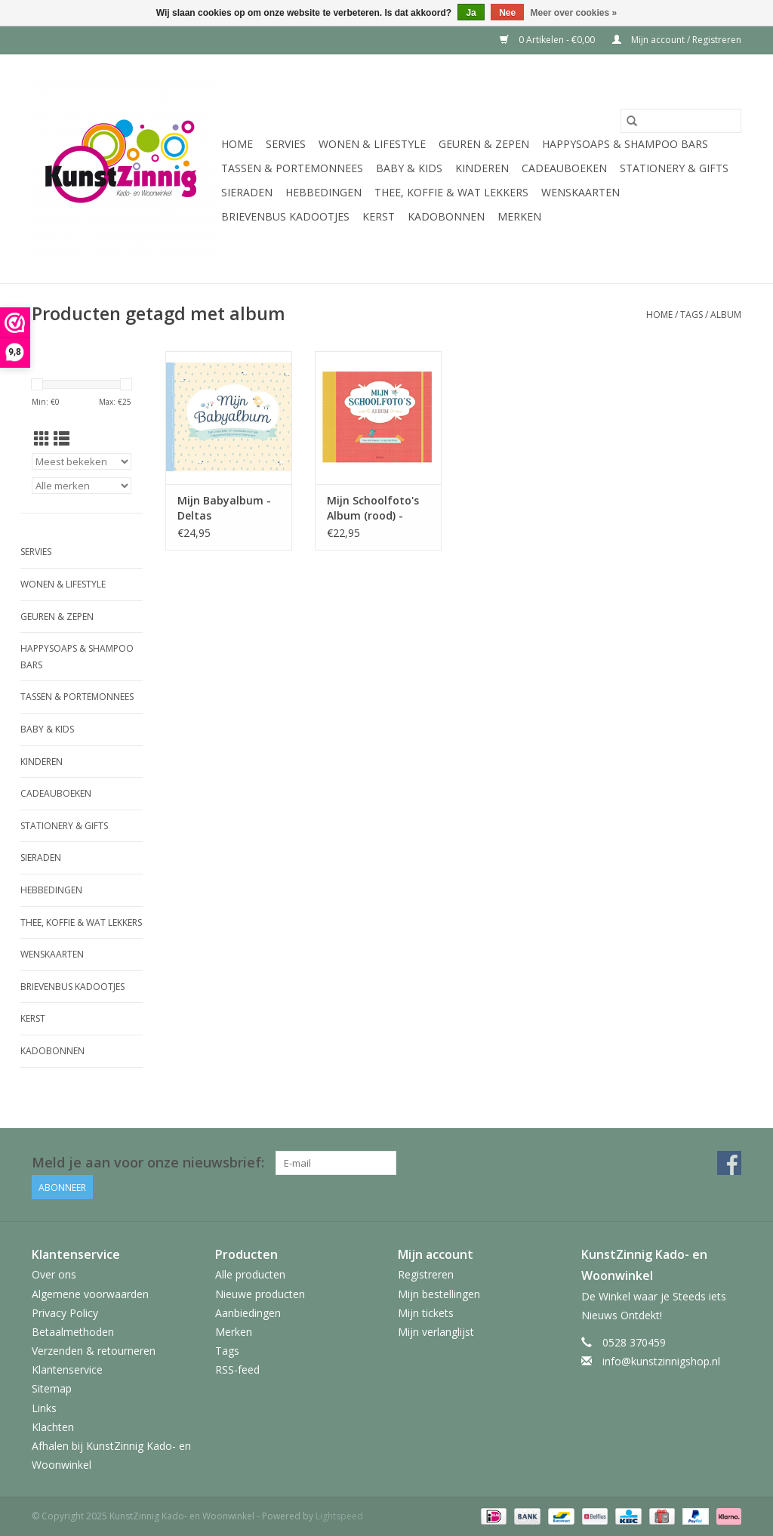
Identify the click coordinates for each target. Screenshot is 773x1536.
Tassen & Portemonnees (292, 168)
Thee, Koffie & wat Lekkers (451, 192)
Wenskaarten (580, 192)
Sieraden (247, 192)
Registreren (426, 1274)
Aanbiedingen (248, 1313)
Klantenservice (67, 1369)
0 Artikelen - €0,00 (548, 39)
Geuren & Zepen (484, 144)
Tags (691, 314)
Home (237, 144)
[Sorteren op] (81, 461)
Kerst (378, 216)
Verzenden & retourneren (94, 1350)
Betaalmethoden (73, 1332)
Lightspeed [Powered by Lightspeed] (339, 1516)
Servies (286, 144)
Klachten (53, 1427)
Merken (519, 216)
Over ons (54, 1274)
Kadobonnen (446, 216)
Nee (507, 13)
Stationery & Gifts (674, 168)
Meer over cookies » (574, 13)
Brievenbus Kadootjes (285, 216)
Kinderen (482, 168)
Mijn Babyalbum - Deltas (224, 508)
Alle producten (250, 1274)
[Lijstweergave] (61, 438)
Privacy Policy (65, 1313)
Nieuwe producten (260, 1294)
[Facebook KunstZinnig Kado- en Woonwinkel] (729, 1163)
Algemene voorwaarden (90, 1294)
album (725, 314)
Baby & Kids (409, 168)
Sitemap (52, 1388)
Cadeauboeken (564, 168)
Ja (471, 13)
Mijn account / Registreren (676, 39)
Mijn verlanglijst (436, 1332)
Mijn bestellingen (439, 1294)
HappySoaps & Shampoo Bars (625, 144)
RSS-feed (237, 1369)
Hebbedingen (323, 192)
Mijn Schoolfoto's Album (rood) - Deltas (373, 508)
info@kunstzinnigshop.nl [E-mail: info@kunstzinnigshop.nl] (661, 1361)
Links (44, 1408)
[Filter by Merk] (81, 485)
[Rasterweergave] (42, 438)
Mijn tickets (426, 1313)
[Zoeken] (681, 121)
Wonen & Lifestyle (372, 144)
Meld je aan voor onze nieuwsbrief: (148, 1163)
